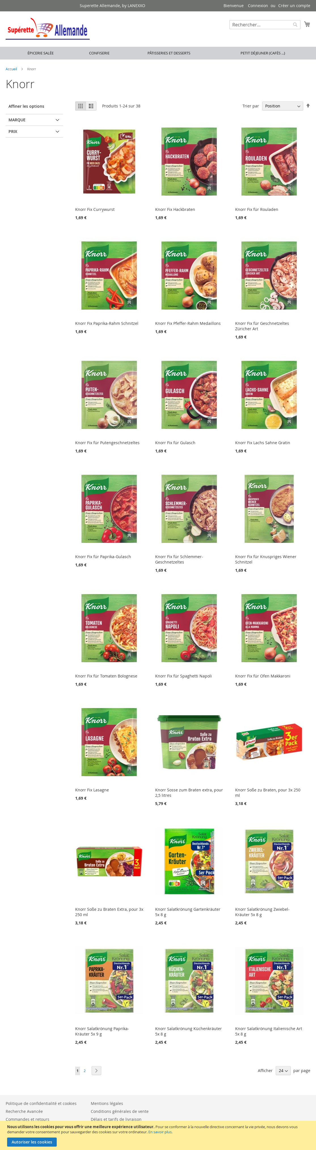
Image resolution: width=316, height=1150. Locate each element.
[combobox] (264, 24)
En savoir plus (160, 1131)
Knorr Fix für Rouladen (256, 209)
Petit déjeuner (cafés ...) (263, 53)
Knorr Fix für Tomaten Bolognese (106, 676)
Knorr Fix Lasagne (92, 790)
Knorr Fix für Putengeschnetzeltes (107, 442)
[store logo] (48, 29)
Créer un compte (294, 5)
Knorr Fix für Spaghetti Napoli (183, 676)
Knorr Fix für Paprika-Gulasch (103, 556)
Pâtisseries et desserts (169, 53)
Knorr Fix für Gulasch (175, 442)
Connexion (258, 5)
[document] (158, 1135)
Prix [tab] (13, 131)
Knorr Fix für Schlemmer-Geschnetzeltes (179, 559)
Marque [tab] (17, 119)
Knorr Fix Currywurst (95, 209)
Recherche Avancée (24, 1111)
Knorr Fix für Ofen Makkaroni (262, 676)
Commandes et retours (27, 1119)
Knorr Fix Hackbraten (175, 209)
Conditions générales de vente (120, 1111)
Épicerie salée (41, 53)
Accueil (12, 69)
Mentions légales (107, 1103)
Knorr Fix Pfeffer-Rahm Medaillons (188, 323)
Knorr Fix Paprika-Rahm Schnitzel (106, 323)
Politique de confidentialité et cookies (41, 1103)
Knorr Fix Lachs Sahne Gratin (262, 442)
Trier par (251, 106)
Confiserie (99, 53)
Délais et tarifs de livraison (116, 1119)
